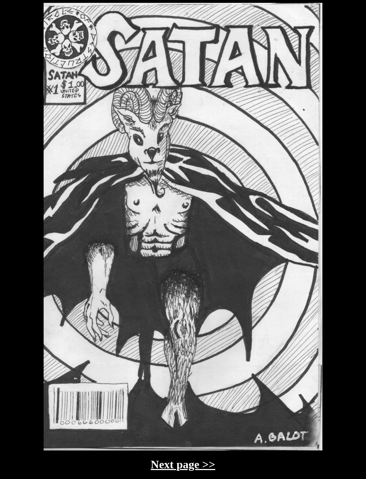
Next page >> (183, 464)
